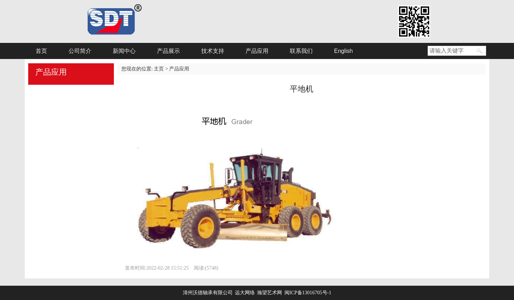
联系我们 (301, 51)
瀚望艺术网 (269, 292)
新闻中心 (124, 51)
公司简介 (80, 51)
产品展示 (168, 51)
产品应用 (257, 51)
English (343, 51)
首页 (41, 51)
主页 (159, 69)
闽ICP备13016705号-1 (307, 292)
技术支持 (212, 51)
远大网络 (246, 292)
